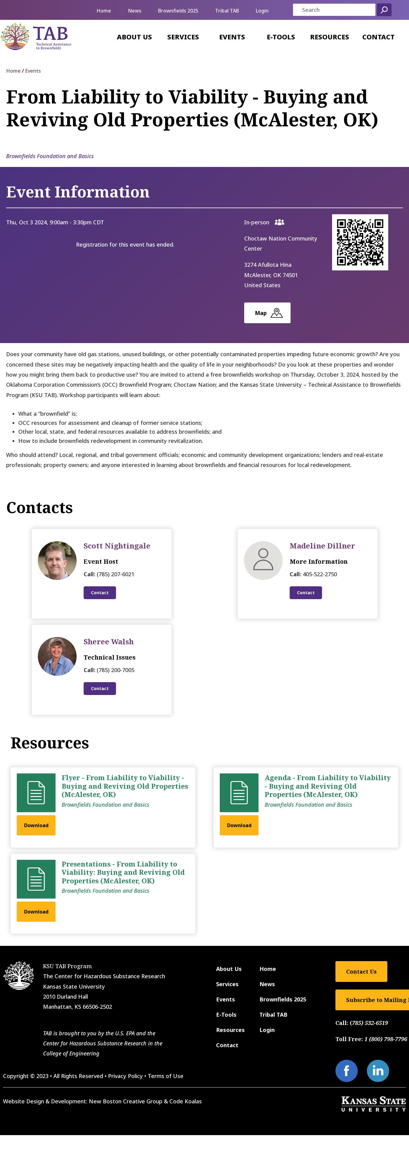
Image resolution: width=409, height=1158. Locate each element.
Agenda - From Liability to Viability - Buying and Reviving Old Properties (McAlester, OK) (328, 786)
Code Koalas (185, 1101)
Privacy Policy (125, 1076)
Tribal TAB (227, 10)
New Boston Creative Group (125, 1101)
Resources (329, 36)
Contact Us (361, 971)
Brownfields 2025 (178, 10)
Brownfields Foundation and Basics (50, 156)
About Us (134, 36)
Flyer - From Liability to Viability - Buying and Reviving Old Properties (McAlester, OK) (125, 786)
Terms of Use (165, 1076)
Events (232, 36)
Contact (378, 36)
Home (103, 10)
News (134, 10)
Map (261, 313)
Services (183, 36)
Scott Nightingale (117, 546)
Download (36, 825)
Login (262, 10)
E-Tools (281, 36)
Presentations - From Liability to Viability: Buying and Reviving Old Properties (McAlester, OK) (123, 872)
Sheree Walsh (109, 641)
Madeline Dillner (322, 546)
